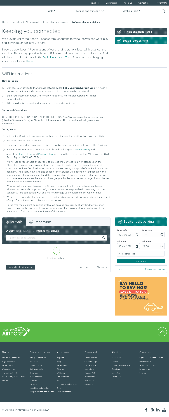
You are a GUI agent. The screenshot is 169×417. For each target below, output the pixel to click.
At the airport (132, 10)
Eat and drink (62, 365)
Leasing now (89, 380)
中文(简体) (162, 2)
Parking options (36, 365)
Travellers (94, 2)
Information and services (55, 22)
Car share (33, 384)
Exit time (146, 241)
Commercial (111, 2)
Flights (51, 10)
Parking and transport (90, 10)
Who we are (116, 358)
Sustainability (117, 369)
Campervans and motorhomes (42, 392)
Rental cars (34, 373)
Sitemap (142, 373)
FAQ (58, 380)
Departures (42, 222)
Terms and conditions (147, 365)
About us (128, 2)
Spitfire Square (90, 365)
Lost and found (63, 377)
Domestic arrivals (19, 230)
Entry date (122, 230)
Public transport (36, 377)
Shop (59, 361)
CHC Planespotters (64, 392)
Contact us (143, 2)
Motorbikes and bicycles (39, 388)
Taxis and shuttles (36, 369)
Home (5, 22)
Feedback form (145, 361)
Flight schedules (8, 361)
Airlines (5, 380)
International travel (9, 373)
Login (119, 269)
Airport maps (62, 358)
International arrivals (47, 230)
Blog (59, 388)
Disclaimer (102, 267)
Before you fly (7, 365)
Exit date (121, 241)
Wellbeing (61, 373)
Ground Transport (91, 361)
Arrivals (16, 222)
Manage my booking (155, 269)
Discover (60, 369)
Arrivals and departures (11, 358)
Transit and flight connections (13, 377)
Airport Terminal (90, 358)
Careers (115, 361)
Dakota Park (89, 369)
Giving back (116, 377)
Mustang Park (89, 373)
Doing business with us (121, 365)
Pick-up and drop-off (38, 358)
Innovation (116, 373)
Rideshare (33, 380)
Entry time (147, 230)
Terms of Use (26, 153)
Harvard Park (89, 377)
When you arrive (8, 369)
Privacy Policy (82, 149)
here (30, 61)
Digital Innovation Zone (57, 57)
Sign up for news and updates (151, 358)
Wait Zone (33, 361)
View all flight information (20, 267)
